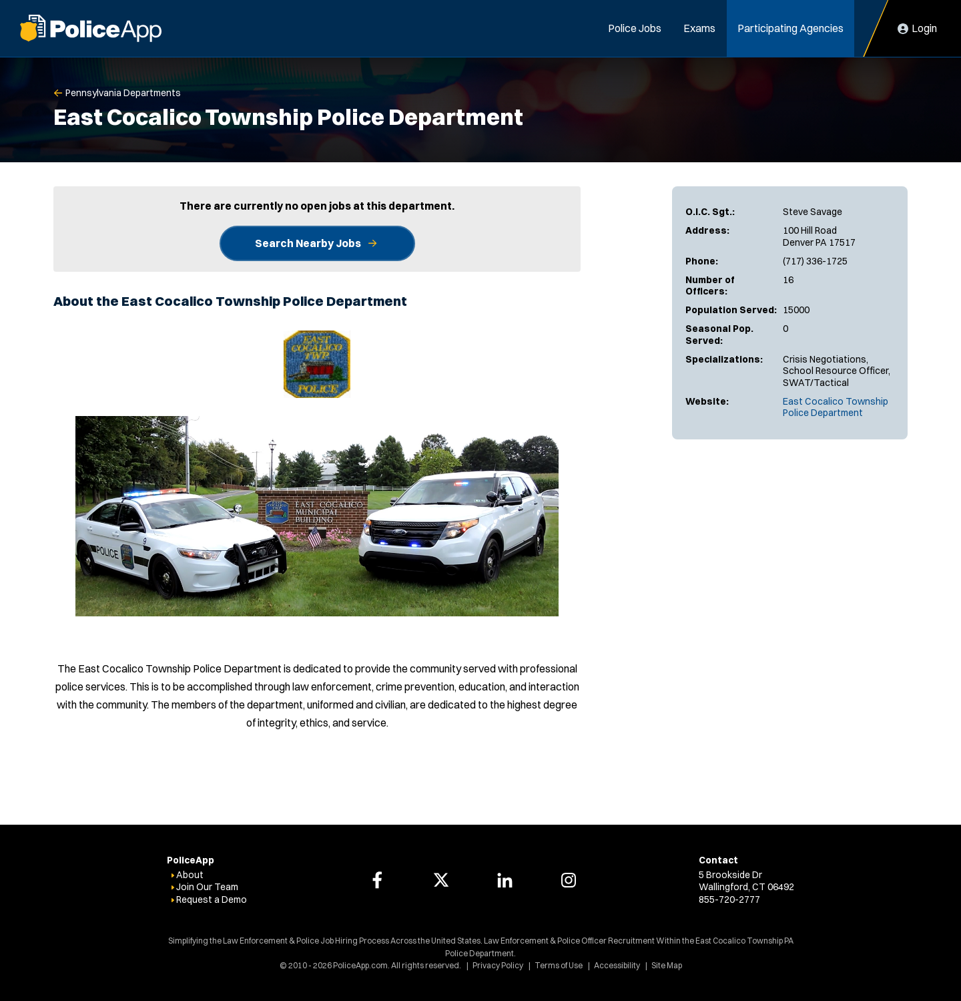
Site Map (666, 965)
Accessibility (617, 965)
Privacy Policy (497, 965)
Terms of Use (559, 965)
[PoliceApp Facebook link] (377, 880)
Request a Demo (211, 899)
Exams (699, 28)
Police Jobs (634, 28)
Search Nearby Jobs (308, 243)
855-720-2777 (729, 899)
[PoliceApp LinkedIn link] (504, 880)
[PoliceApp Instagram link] (568, 880)
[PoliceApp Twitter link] (441, 880)
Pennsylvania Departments (123, 93)
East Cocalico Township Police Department (835, 407)
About (190, 875)
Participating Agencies (790, 28)
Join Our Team (207, 887)
